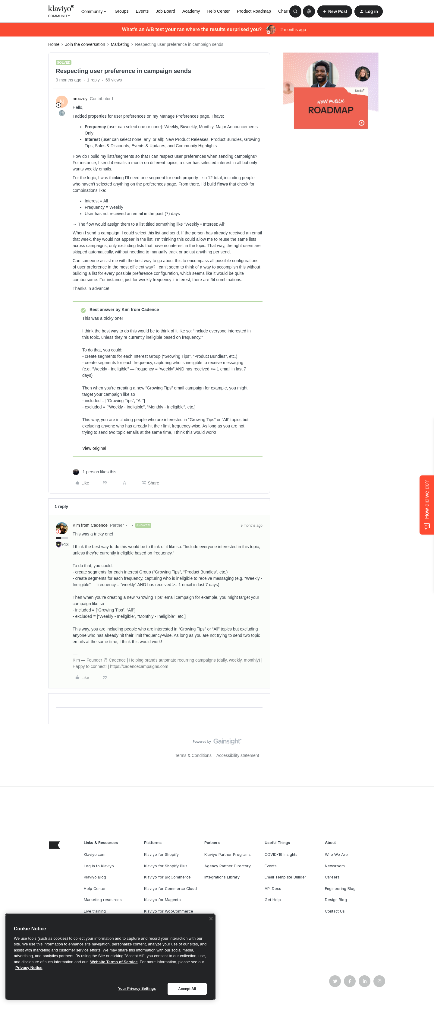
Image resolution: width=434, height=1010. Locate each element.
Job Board (165, 11)
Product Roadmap (254, 11)
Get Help (273, 899)
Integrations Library (222, 877)
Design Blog (336, 899)
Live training (95, 911)
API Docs (273, 888)
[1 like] (94, 472)
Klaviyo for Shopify (161, 854)
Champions (289, 11)
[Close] (211, 918)
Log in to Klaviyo (99, 866)
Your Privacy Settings (137, 988)
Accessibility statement (237, 755)
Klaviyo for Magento (162, 899)
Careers (332, 877)
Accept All (187, 989)
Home (53, 44)
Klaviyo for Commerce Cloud (170, 888)
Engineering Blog (340, 888)
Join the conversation (85, 44)
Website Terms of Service (114, 962)
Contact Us (335, 911)
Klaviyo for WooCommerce (168, 911)
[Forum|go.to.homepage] (61, 11)
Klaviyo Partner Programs (227, 854)
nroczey (80, 98)
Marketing (120, 44)
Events (142, 11)
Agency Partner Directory (227, 866)
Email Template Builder (285, 877)
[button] (334, 11)
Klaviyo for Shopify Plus (165, 866)
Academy (191, 11)
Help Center (218, 11)
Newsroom (335, 866)
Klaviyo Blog (95, 877)
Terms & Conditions (193, 755)
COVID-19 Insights (281, 854)
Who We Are (336, 854)
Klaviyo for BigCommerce (167, 877)
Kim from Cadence (90, 525)
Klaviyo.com (94, 854)
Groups (121, 11)
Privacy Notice (28, 967)
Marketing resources (103, 899)
